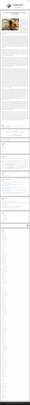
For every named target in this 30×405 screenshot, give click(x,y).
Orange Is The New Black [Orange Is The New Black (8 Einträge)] (18, 164)
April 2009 (3, 398)
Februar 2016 (4, 343)
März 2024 (3, 252)
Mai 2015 (3, 353)
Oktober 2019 (4, 282)
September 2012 (4, 386)
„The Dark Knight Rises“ (24, 97)
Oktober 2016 (4, 329)
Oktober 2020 (4, 269)
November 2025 (4, 237)
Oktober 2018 (4, 296)
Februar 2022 (4, 259)
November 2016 (4, 328)
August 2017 (4, 314)
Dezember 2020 (4, 266)
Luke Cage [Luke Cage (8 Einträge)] (3, 164)
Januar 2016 (4, 344)
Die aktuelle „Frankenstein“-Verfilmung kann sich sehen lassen (11, 207)
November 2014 (4, 363)
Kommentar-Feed (4, 218)
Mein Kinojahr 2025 (5, 204)
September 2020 (4, 271)
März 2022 (3, 257)
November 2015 (4, 348)
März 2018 (3, 306)
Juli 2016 (3, 334)
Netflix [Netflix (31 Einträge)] (12, 164)
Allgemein (3, 146)
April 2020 (3, 276)
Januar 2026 (4, 234)
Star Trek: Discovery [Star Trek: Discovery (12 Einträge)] (5, 167)
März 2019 (3, 289)
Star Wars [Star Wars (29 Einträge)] (11, 167)
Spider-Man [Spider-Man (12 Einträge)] (20, 166)
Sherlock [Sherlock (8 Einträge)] (16, 166)
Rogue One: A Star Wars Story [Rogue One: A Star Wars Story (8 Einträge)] (7, 166)
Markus (18, 15)
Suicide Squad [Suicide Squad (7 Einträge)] (16, 167)
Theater (3, 151)
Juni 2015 (3, 351)
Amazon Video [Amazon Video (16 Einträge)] (13, 158)
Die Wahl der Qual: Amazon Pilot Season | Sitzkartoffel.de (10, 184)
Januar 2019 (4, 291)
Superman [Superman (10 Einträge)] (19, 167)
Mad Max (15, 125)
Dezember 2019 (4, 281)
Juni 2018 (3, 301)
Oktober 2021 (4, 262)
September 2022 (4, 254)
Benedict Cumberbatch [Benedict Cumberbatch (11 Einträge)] (11, 160)
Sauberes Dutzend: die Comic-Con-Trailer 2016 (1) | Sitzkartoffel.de (11, 192)
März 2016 (3, 341)
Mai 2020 (3, 274)
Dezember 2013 (4, 376)
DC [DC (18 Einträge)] (8, 161)
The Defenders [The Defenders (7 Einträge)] (26, 167)
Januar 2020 (4, 279)
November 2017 (4, 311)
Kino (3, 124)
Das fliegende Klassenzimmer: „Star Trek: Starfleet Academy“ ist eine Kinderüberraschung (15, 202)
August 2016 (4, 333)
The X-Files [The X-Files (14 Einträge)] (14, 168)
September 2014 (4, 366)
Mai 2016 (3, 338)
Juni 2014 (3, 368)
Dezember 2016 (4, 326)
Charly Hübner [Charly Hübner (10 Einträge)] (22, 160)
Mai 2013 (3, 381)
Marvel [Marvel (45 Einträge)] (7, 164)
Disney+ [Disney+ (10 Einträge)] (13, 161)
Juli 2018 (3, 299)
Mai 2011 (3, 393)
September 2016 (4, 331)
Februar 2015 (4, 358)
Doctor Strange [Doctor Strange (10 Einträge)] (17, 161)
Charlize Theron (5, 125)
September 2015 (4, 349)
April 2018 (3, 304)
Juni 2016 (3, 336)
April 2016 (3, 339)
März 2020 (3, 277)
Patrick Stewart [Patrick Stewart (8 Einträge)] (23, 164)
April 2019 (3, 287)
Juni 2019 (3, 286)
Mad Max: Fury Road (19, 125)
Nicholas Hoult (4, 126)
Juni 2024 (3, 247)
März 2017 (3, 323)
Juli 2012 (3, 388)
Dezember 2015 (4, 346)
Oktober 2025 (4, 239)
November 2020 (4, 267)
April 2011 (3, 395)
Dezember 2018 (4, 292)
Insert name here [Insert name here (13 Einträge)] (12, 163)
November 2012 (4, 383)
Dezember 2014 (4, 361)
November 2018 (4, 294)
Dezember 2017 (4, 309)
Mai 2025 (3, 242)
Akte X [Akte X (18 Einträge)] (3, 158)
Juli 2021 (3, 264)
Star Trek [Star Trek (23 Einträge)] (25, 166)
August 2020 (4, 272)
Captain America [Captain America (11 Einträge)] (17, 160)
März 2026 (3, 232)
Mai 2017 (3, 319)
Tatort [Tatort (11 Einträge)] (23, 167)
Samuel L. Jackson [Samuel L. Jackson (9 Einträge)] (12, 166)
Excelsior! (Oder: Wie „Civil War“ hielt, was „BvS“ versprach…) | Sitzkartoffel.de (13, 187)
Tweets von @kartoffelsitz (5, 175)
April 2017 (3, 321)
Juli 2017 (3, 316)
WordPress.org (4, 220)
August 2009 (4, 396)
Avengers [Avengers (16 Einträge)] (18, 158)
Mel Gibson (24, 125)
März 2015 (3, 356)
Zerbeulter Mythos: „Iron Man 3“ (6, 188)
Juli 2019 (3, 284)
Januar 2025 (4, 244)
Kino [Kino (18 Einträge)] (26, 163)
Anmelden (3, 215)
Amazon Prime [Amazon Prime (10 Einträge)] (7, 158)
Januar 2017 (4, 324)
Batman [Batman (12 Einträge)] (23, 158)
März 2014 (3, 373)
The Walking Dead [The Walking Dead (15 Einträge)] (8, 168)
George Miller (10, 125)
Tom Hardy (8, 126)
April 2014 (3, 371)
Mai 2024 (3, 249)
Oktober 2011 (4, 391)
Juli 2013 (3, 378)
